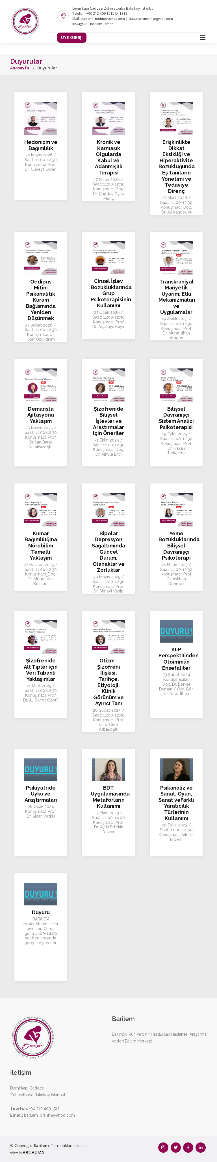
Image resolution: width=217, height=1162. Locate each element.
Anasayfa (19, 68)
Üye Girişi (72, 37)
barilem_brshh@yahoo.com (103, 18)
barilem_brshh (102, 24)
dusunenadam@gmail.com (151, 18)
